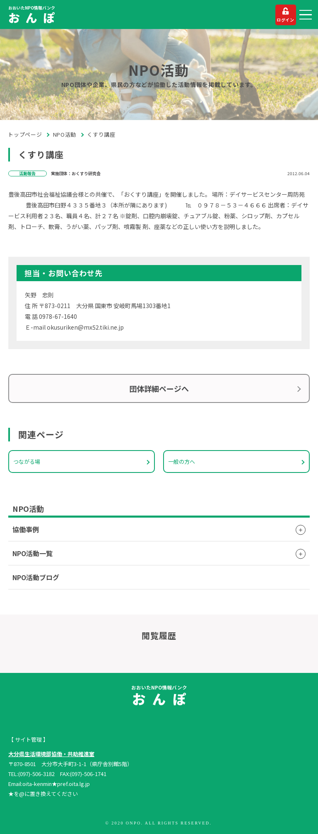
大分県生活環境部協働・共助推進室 (51, 754)
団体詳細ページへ (159, 388)
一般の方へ (181, 461)
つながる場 (26, 461)
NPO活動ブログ (35, 577)
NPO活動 (64, 134)
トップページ (25, 134)
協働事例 (25, 529)
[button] (305, 15)
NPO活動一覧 (32, 553)
